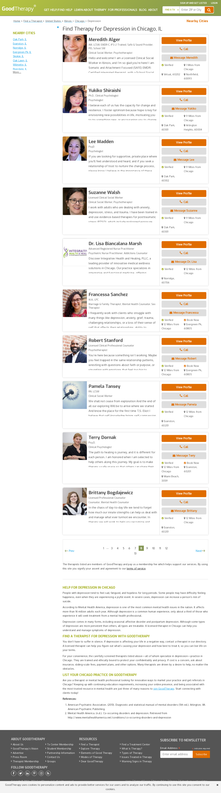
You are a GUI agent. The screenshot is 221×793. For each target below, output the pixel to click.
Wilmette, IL (20, 64)
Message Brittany (184, 510)
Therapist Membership (26, 761)
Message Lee (184, 159)
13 (135, 553)
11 (160, 548)
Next (199, 551)
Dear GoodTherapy (92, 761)
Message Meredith (184, 57)
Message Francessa (184, 312)
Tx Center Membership (60, 744)
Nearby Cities (197, 21)
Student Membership (59, 748)
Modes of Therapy (91, 757)
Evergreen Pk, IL (22, 52)
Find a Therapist (90, 744)
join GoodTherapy (163, 688)
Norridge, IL (19, 47)
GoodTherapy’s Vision (25, 748)
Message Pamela (184, 404)
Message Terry (184, 455)
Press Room (20, 757)
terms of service (136, 568)
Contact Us (53, 757)
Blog (142, 10)
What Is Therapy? (132, 748)
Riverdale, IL (20, 68)
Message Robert (184, 358)
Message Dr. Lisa (183, 261)
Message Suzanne (183, 210)
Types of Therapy (132, 752)
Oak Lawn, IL (20, 60)
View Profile (184, 40)
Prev (71, 551)
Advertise (18, 752)
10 (153, 548)
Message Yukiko (184, 108)
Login (214, 3)
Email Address (170, 748)
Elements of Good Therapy (96, 752)
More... (17, 72)
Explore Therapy (90, 748)
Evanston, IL (20, 43)
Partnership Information (61, 752)
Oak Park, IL (20, 39)
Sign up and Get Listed (193, 3)
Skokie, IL (18, 56)
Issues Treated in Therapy (137, 757)
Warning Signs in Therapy (137, 761)
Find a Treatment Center (136, 744)
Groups (51, 761)
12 (166, 548)
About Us (18, 744)
